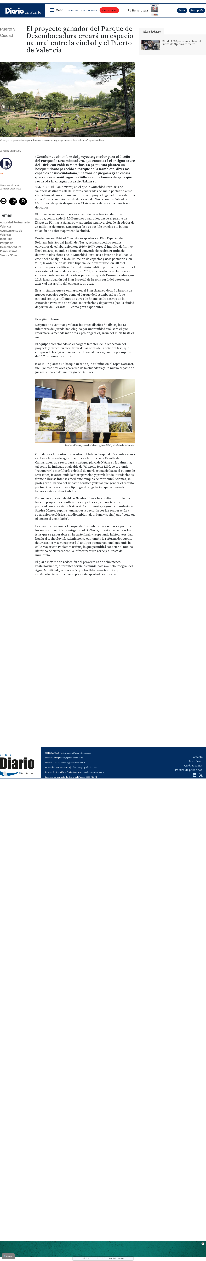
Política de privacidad (189, 770)
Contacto (197, 757)
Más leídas (152, 31)
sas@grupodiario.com (94, 772)
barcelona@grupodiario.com (77, 753)
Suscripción (197, 10)
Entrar (182, 10)
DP (1, 173)
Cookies (8, 1256)
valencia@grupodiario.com (84, 767)
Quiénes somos (193, 765)
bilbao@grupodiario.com (71, 758)
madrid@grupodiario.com (73, 762)
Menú (59, 10)
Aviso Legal (195, 761)
